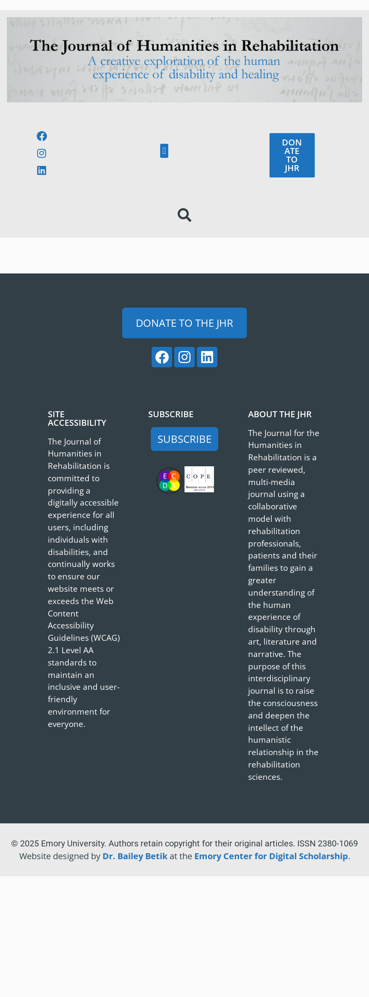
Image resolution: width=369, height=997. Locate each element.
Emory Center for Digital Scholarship (271, 856)
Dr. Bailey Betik (134, 856)
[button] (164, 151)
